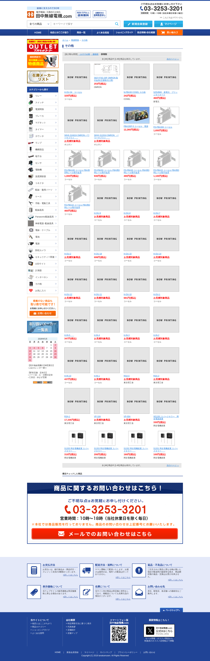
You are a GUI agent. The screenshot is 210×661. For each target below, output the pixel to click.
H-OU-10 (128, 294)
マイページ (89, 652)
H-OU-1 (156, 294)
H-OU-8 (127, 213)
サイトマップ (106, 652)
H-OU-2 (67, 254)
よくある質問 (102, 32)
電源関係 (75, 40)
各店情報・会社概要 (146, 32)
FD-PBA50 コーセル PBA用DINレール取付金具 (107, 171)
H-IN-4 (97, 335)
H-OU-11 (98, 294)
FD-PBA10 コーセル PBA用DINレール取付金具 (77, 206)
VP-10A (97, 416)
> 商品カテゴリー (38, 627)
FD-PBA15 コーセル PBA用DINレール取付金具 (166, 171)
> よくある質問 (37, 633)
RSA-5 (126, 376)
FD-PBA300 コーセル (162, 127)
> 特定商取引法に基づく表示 (78, 623)
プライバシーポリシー (127, 652)
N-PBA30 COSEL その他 (135, 92)
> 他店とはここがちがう (41, 623)
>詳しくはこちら (70, 575)
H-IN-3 (126, 335)
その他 (84, 40)
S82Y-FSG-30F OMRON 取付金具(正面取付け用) (106, 79)
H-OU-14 (157, 254)
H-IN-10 (67, 376)
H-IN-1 (97, 376)
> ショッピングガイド (40, 630)
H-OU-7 (156, 213)
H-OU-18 (98, 254)
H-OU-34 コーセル (73, 92)
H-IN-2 (156, 335)
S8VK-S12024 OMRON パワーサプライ (106, 136)
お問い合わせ (149, 652)
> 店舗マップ (71, 633)
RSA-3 (156, 376)
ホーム (65, 40)
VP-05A (127, 416)
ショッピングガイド (124, 32)
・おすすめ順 (84, 54)
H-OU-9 (97, 213)
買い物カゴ (170, 32)
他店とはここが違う (59, 32)
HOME (37, 32)
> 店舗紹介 (70, 630)
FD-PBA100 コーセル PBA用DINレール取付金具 (77, 171)
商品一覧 (81, 32)
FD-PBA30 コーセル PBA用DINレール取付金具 (136, 171)
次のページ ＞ (173, 59)
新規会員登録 (72, 652)
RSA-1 (67, 416)
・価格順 (94, 54)
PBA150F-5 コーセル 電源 (136, 126)
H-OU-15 (128, 254)
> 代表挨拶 (70, 627)
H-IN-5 (69, 335)
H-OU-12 (68, 294)
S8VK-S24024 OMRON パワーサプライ (76, 136)
